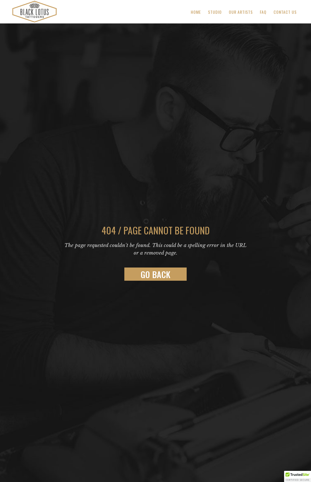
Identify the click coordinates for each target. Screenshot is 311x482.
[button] (297, 476)
